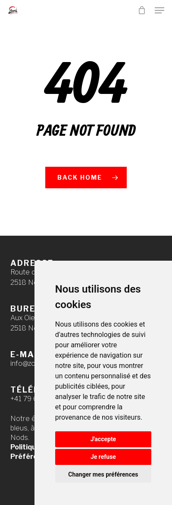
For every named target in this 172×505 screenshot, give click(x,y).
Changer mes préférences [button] (103, 474)
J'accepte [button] (103, 439)
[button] (159, 10)
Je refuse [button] (103, 456)
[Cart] (142, 10)
